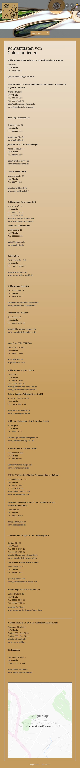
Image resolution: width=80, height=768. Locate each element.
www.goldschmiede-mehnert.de (22, 332)
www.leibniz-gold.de (17, 525)
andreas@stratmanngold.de (20, 465)
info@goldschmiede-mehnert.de (22, 329)
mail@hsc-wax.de (15, 359)
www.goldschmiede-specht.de (21, 440)
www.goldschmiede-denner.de (21, 107)
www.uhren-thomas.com (18, 494)
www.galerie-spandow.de (19, 413)
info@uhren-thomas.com (19, 491)
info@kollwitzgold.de (17, 272)
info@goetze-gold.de (17, 639)
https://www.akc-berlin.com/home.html (25, 610)
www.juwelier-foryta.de (18, 164)
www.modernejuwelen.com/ (20, 672)
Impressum (34, 764)
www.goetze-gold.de (16, 642)
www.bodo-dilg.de (16, 140)
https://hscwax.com (16, 362)
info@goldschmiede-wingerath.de (23, 555)
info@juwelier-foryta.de (18, 161)
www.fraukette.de (16, 245)
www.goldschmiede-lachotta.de (21, 305)
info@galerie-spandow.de (19, 410)
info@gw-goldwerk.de (17, 188)
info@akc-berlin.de (16, 607)
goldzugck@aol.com (16, 579)
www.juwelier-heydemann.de (21, 221)
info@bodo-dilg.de (16, 137)
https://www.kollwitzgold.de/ (20, 275)
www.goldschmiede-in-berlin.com (22, 581)
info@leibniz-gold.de (17, 522)
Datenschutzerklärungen (40, 726)
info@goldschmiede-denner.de (21, 104)
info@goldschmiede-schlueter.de (22, 386)
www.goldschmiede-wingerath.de (22, 558)
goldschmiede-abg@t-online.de (21, 76)
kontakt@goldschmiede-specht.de (23, 437)
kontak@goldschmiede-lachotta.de (23, 302)
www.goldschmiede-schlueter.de (22, 389)
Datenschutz (46, 764)
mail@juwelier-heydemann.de (21, 218)
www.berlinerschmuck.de (19, 468)
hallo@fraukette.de (16, 242)
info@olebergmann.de (17, 669)
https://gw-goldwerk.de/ (18, 191)
